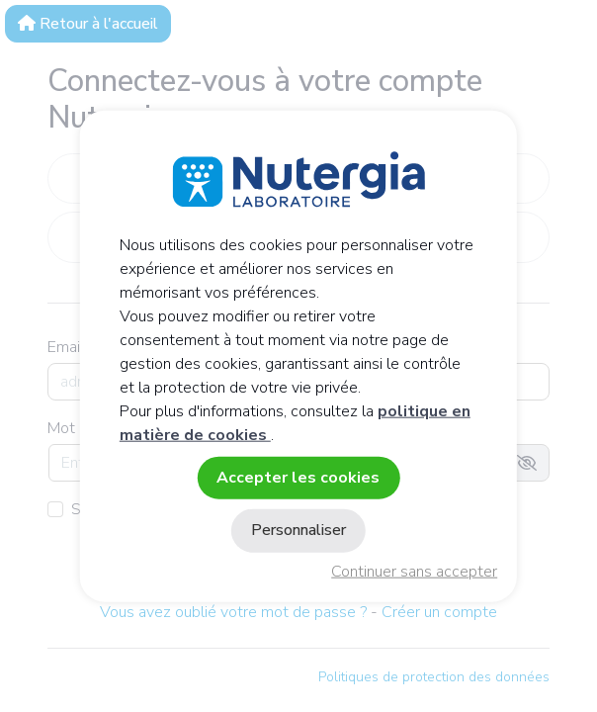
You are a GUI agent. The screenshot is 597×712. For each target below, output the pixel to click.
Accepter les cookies (298, 478)
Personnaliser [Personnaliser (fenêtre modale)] (298, 530)
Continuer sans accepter (414, 571)
